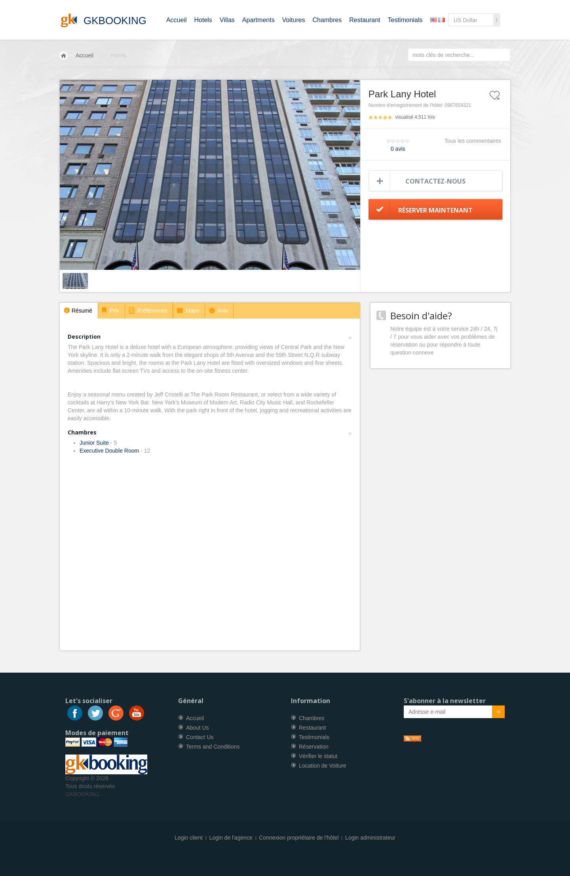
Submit (494, 713)
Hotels (203, 20)
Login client (189, 837)
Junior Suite (94, 443)
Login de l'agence (230, 837)
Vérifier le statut (318, 756)
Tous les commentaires (473, 141)
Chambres (327, 20)
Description (210, 336)
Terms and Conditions (212, 746)
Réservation (314, 746)
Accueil (176, 20)
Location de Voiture (322, 765)
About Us (197, 727)
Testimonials (405, 20)
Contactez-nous (435, 181)
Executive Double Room (109, 450)
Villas (227, 20)
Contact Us (199, 737)
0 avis (398, 149)
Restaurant (364, 20)
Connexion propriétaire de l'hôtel (298, 837)
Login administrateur (370, 837)
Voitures (293, 20)
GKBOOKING (82, 794)
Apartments (258, 20)
